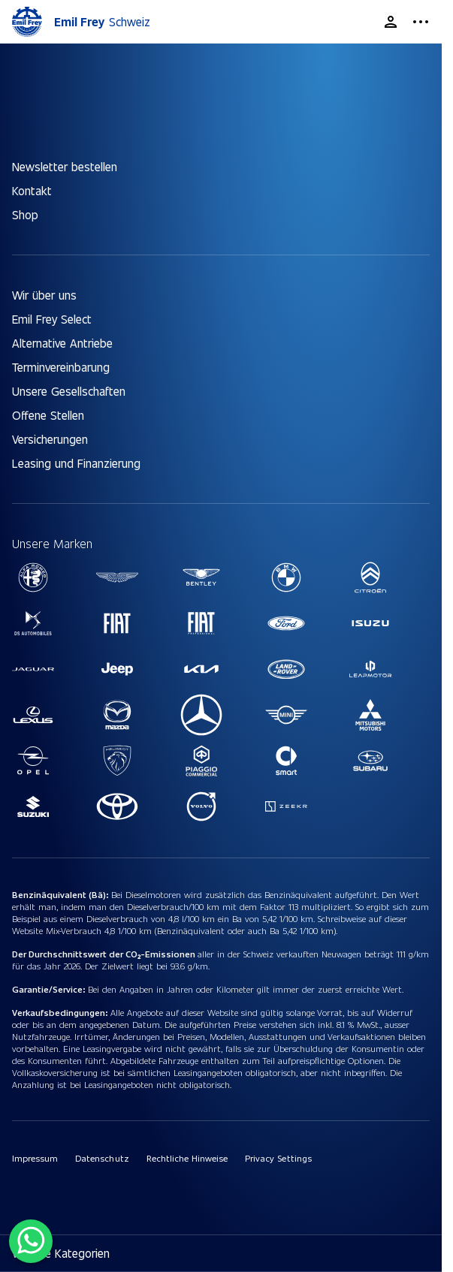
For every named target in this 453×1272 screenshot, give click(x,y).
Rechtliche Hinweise (187, 1158)
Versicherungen (50, 439)
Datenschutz (101, 1158)
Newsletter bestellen (64, 166)
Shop (25, 214)
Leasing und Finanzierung (76, 463)
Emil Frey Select (52, 319)
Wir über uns (44, 295)
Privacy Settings (278, 1158)
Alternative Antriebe (62, 343)
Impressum (35, 1158)
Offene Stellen (48, 415)
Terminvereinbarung (61, 367)
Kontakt (32, 190)
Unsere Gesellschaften (68, 391)
